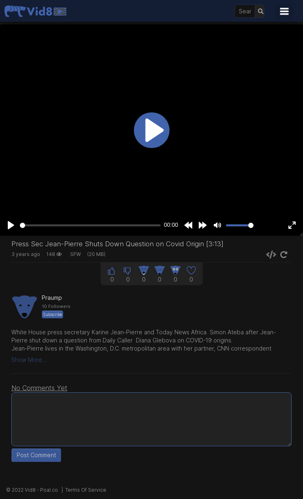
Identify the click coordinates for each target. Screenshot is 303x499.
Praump (52, 297)
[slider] (90, 225)
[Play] (11, 225)
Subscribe (52, 314)
